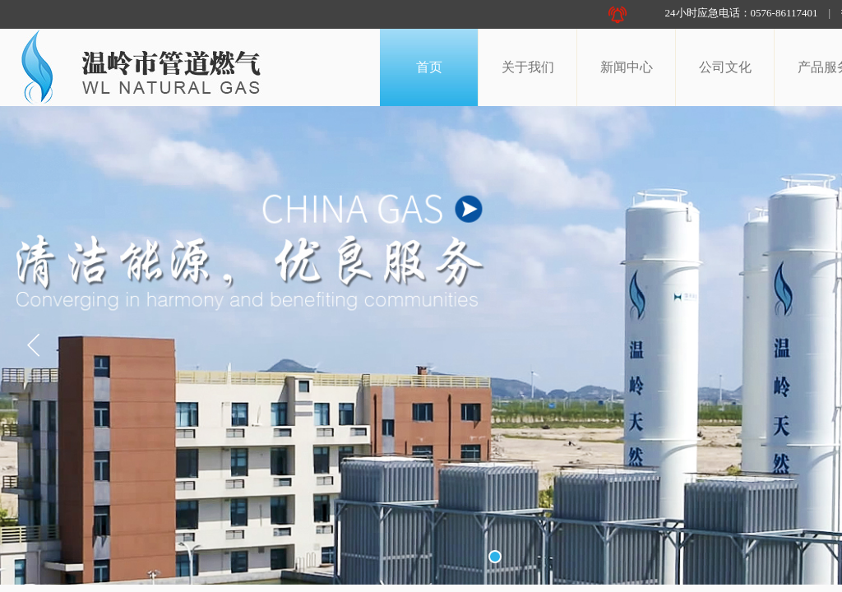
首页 (429, 67)
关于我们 (528, 67)
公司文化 (725, 67)
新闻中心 (626, 67)
